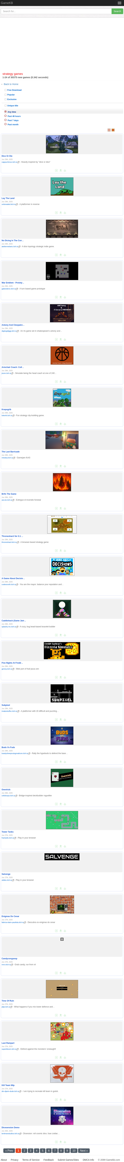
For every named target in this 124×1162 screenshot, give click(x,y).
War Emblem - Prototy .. (13, 283)
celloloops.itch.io (9, 796)
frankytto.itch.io (9, 838)
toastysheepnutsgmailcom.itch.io (16, 753)
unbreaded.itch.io (10, 204)
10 (73, 1150)
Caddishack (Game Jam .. (14, 621)
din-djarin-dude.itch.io (11, 1091)
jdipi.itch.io (7, 1007)
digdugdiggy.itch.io (10, 331)
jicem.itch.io (7, 373)
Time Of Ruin (8, 1001)
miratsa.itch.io (8, 458)
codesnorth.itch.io (10, 584)
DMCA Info (88, 1160)
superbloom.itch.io (10, 1049)
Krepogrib (6, 409)
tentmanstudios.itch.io (11, 1134)
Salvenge (6, 874)
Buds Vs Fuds (8, 747)
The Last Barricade (11, 452)
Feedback (49, 1160)
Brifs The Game (9, 494)
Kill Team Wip (8, 1085)
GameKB (7, 3)
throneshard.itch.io (10, 542)
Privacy (14, 1160)
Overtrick (6, 789)
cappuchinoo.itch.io (10, 162)
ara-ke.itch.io (8, 500)
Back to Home (11, 84)
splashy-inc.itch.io (10, 627)
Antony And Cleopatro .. (13, 325)
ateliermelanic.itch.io (11, 246)
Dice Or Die (7, 156)
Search (117, 11)
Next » (84, 1150)
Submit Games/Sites (68, 1160)
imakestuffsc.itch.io (10, 711)
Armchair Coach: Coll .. (13, 367)
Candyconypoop (9, 958)
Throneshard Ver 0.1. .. (12, 536)
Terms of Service (30, 1160)
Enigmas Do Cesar (10, 916)
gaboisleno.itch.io (10, 289)
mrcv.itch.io (7, 965)
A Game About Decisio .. (13, 578)
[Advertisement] (62, 46)
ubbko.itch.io (8, 880)
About (4, 1160)
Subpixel (6, 705)
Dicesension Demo (10, 1127)
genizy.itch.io (8, 669)
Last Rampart (8, 1043)
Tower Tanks (8, 832)
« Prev (9, 1150)
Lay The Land (8, 198)
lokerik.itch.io (8, 415)
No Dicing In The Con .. (12, 240)
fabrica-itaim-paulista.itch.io (14, 922)
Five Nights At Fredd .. (12, 663)
